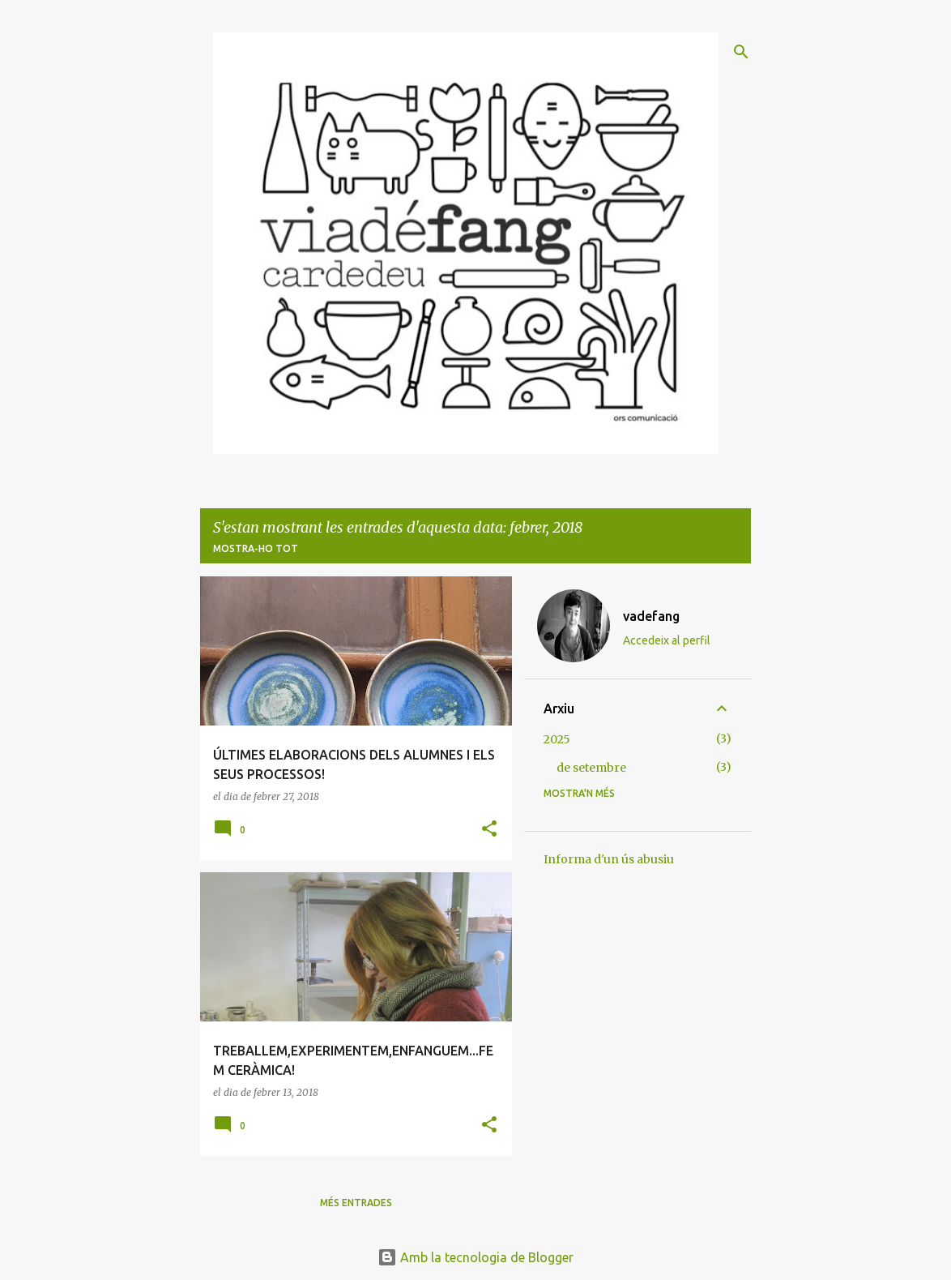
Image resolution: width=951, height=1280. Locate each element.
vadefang (651, 616)
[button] (489, 830)
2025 (557, 739)
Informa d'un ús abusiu (609, 859)
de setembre (591, 767)
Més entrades (356, 1202)
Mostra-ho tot (255, 548)
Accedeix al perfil (666, 640)
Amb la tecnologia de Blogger (475, 1257)
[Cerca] (741, 51)
